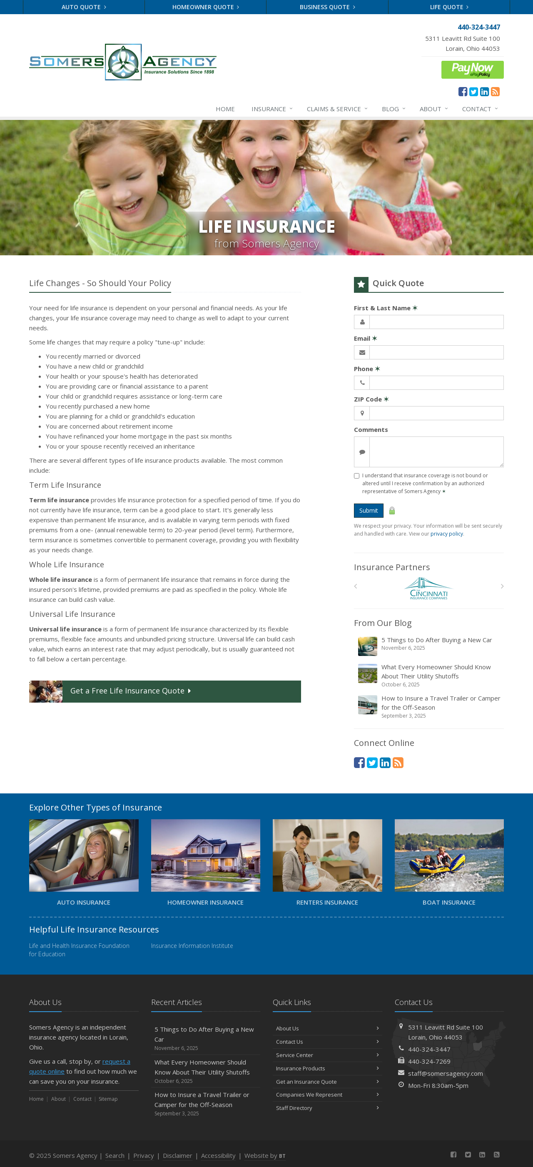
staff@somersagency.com (445, 1073)
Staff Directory (327, 1108)
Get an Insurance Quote (327, 1081)
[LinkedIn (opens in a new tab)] (484, 91)
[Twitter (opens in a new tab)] (473, 91)
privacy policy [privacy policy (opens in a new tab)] (447, 533)
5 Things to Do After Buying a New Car (429, 646)
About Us (327, 1028)
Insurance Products (327, 1068)
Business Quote (327, 7)
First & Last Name (386, 308)
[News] (495, 91)
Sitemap (108, 1098)
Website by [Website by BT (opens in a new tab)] (265, 1155)
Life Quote (449, 7)
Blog (394, 108)
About (434, 108)
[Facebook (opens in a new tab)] (462, 91)
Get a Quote (111, 692)
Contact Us (327, 1041)
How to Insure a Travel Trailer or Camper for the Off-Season (429, 707)
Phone (367, 368)
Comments (371, 429)
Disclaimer (177, 1155)
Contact (480, 108)
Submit (368, 510)
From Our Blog (383, 622)
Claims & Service (338, 108)
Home (225, 109)
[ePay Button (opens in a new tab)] (472, 69)
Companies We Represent (327, 1094)
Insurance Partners (392, 567)
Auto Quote (84, 7)
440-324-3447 (429, 1049)
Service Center (327, 1055)
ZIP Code (371, 399)
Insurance (273, 108)
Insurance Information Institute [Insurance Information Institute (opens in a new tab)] (192, 946)
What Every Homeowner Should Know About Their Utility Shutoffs (429, 675)
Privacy (143, 1155)
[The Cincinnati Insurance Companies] (429, 588)
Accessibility (218, 1155)
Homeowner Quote (205, 7)
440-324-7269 (429, 1061)
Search (115, 1155)
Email (365, 338)
